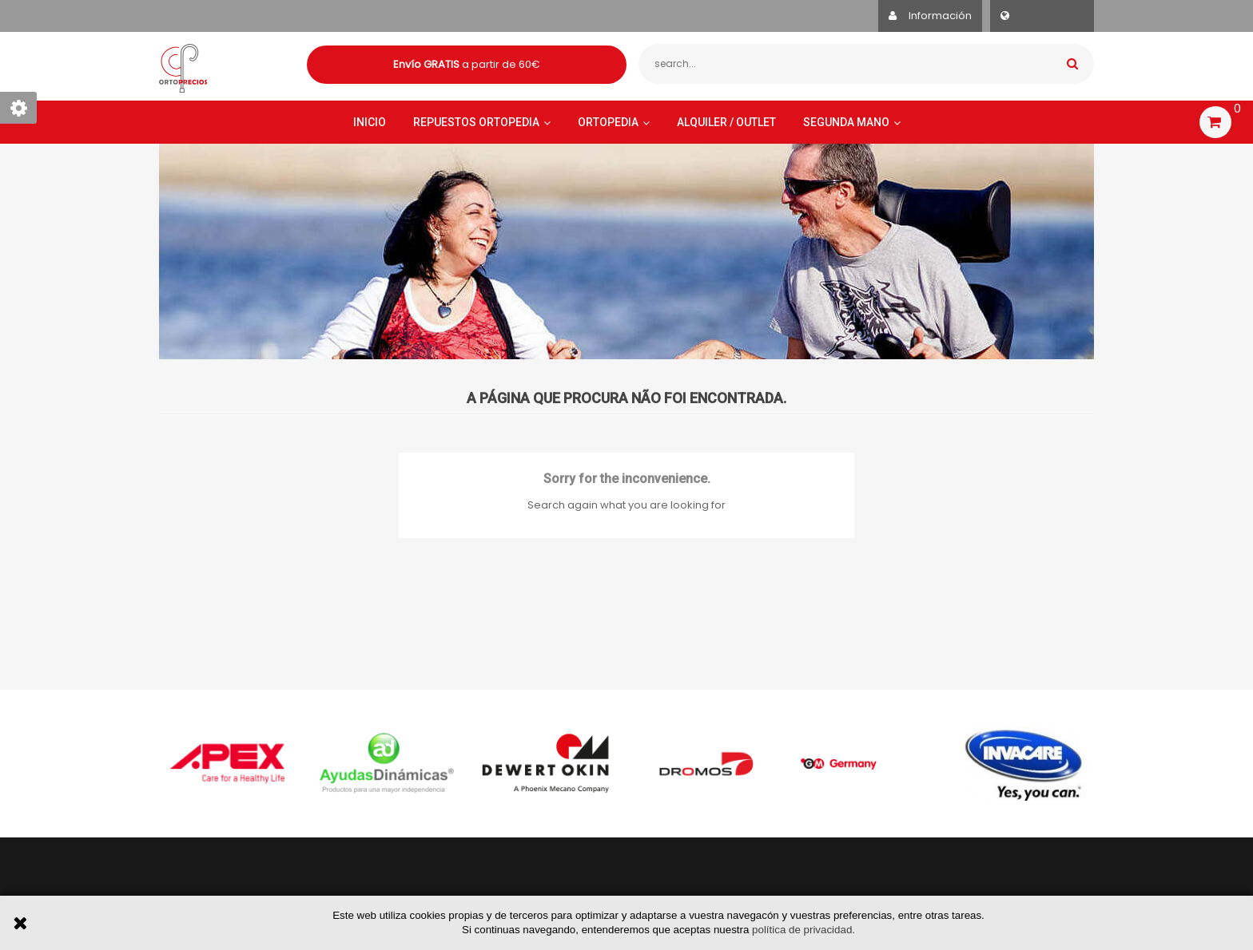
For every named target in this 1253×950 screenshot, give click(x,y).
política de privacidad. (803, 930)
